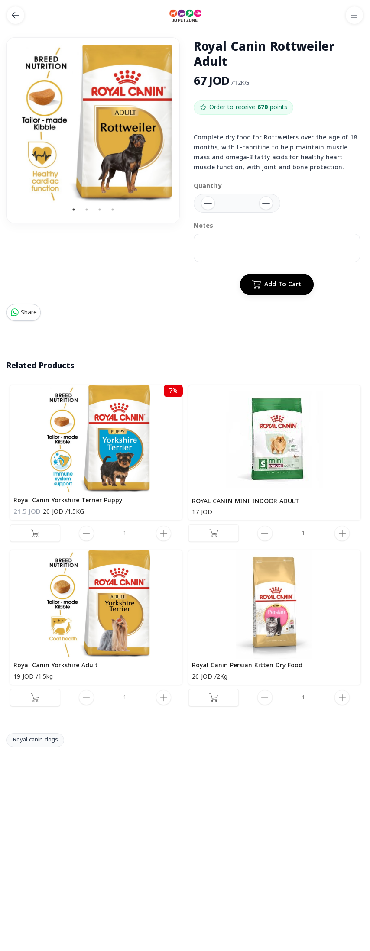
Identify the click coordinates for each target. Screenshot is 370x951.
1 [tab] (73, 209)
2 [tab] (86, 209)
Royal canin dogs (35, 739)
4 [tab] (112, 209)
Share (23, 312)
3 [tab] (99, 209)
